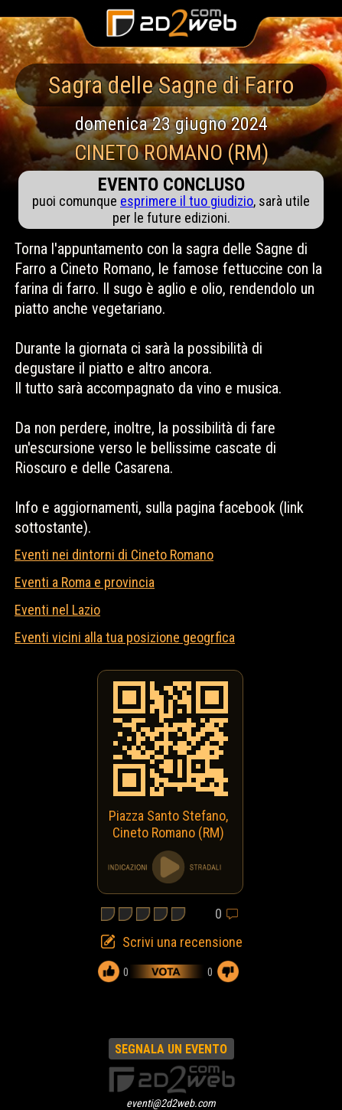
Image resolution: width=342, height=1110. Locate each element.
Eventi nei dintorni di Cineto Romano (114, 555)
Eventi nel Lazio (57, 610)
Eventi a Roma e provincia (85, 582)
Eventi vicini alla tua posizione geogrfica (125, 637)
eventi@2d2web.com (171, 1103)
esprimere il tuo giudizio (186, 201)
